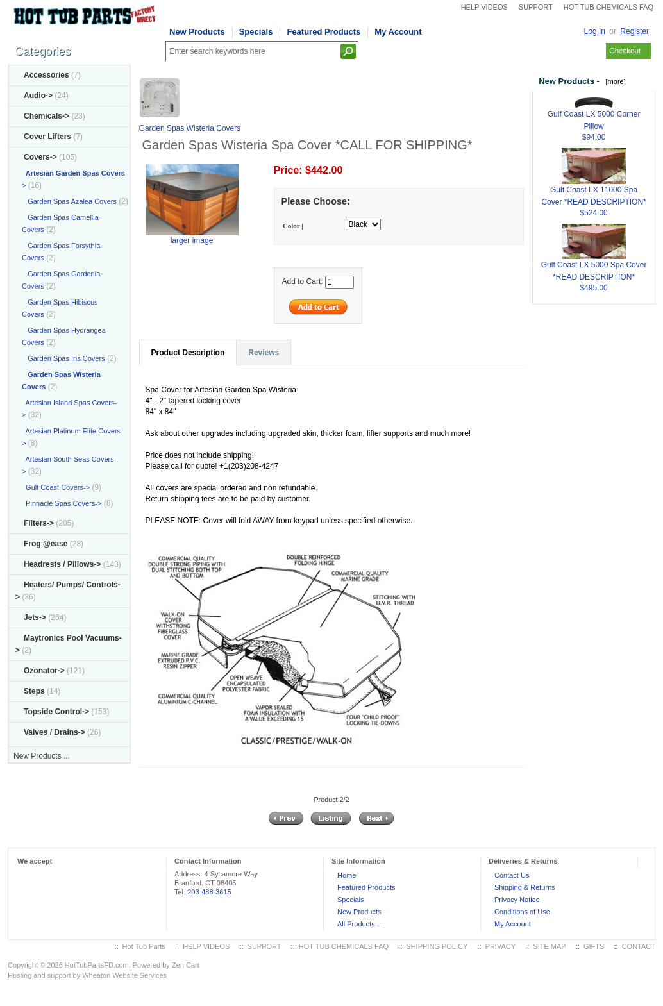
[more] (613, 81)
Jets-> (35, 617)
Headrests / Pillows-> (62, 564)
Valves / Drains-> (54, 732)
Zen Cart (185, 965)
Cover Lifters (47, 136)
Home (346, 875)
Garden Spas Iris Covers (63, 358)
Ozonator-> (44, 670)
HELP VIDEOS (484, 7)
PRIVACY (500, 946)
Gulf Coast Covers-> (56, 487)
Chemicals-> (46, 116)
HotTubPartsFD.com (97, 965)
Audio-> (38, 95)
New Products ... (41, 755)
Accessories (46, 75)
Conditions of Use (522, 912)
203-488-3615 (209, 892)
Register (634, 31)
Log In (594, 31)
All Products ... (360, 924)
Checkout (625, 50)
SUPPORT (536, 7)
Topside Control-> (56, 711)
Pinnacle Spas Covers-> (61, 503)
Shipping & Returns (524, 887)
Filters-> (39, 523)
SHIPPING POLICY (436, 946)
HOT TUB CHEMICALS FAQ (608, 7)
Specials (256, 32)
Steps (34, 691)
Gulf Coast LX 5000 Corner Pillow (594, 114)
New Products (197, 32)
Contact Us (511, 875)
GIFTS (593, 946)
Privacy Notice (516, 899)
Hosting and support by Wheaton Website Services (87, 975)
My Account (397, 32)
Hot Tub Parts (143, 946)
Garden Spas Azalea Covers (69, 201)
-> (40, 157)
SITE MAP (549, 946)
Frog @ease (45, 543)
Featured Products (323, 32)
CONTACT (638, 946)
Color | (293, 226)
